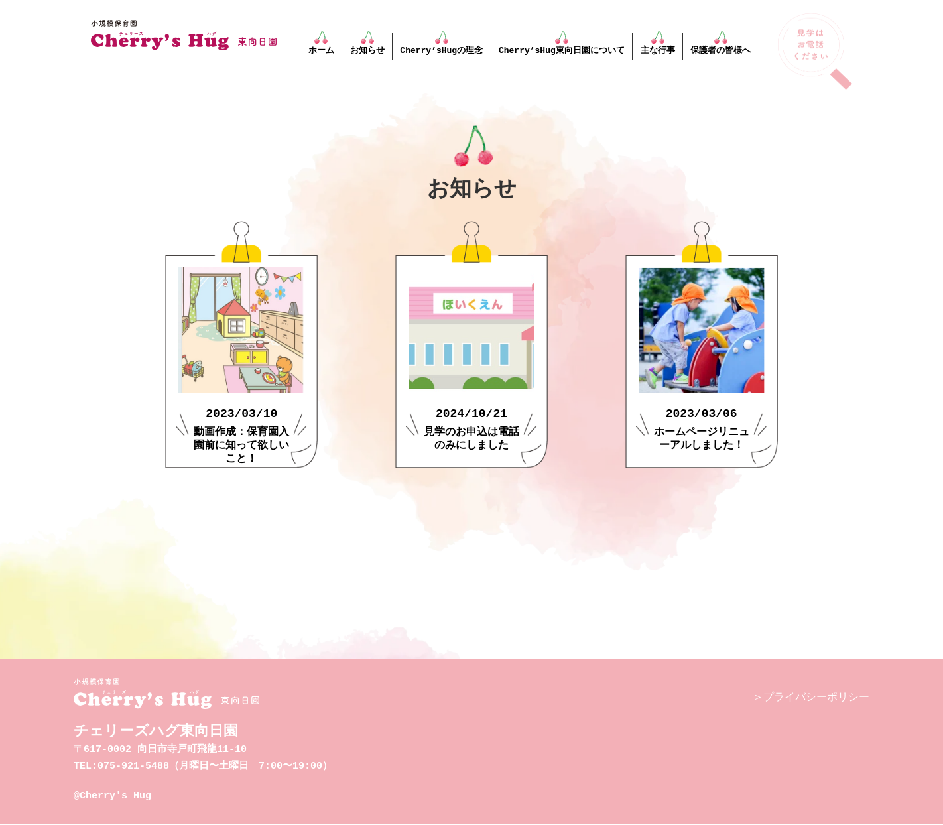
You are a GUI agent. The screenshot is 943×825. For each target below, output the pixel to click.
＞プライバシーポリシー (811, 697)
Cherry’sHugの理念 (441, 50)
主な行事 (657, 50)
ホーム (321, 50)
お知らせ (367, 50)
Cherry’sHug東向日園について (562, 50)
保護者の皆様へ (720, 50)
